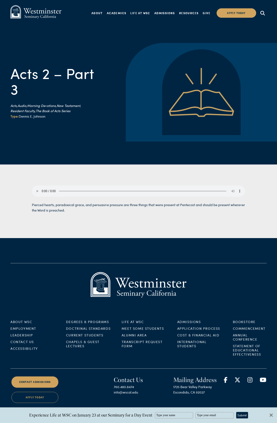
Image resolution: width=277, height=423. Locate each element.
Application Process (198, 332)
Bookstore (244, 325)
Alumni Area (134, 338)
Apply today (236, 13)
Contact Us (22, 345)
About (97, 13)
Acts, (13, 105)
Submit (242, 415)
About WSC (21, 325)
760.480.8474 (124, 390)
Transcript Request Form (142, 347)
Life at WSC (140, 13)
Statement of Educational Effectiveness (247, 353)
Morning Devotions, (42, 105)
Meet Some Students (143, 332)
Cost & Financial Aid (198, 338)
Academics (116, 13)
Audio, (22, 105)
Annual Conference (245, 340)
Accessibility (24, 352)
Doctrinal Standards (88, 332)
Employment (23, 332)
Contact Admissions (35, 385)
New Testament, (69, 105)
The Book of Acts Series (53, 111)
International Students (192, 347)
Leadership (21, 338)
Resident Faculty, (23, 111)
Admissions (164, 13)
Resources (189, 13)
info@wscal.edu (126, 395)
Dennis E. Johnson (32, 116)
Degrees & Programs (87, 325)
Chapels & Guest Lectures (83, 347)
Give (206, 13)
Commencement (249, 332)
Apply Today (35, 400)
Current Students (85, 338)
